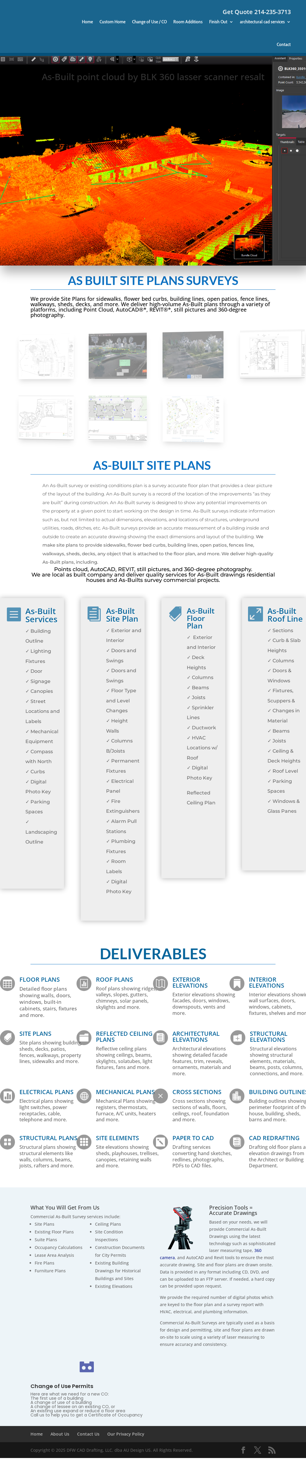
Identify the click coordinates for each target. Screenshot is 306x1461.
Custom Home (113, 22)
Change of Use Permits (61, 1389)
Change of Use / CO (149, 22)
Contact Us (88, 1437)
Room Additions (188, 22)
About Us (60, 1437)
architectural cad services (262, 22)
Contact (284, 44)
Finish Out (218, 22)
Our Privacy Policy (125, 1437)
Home (87, 22)
